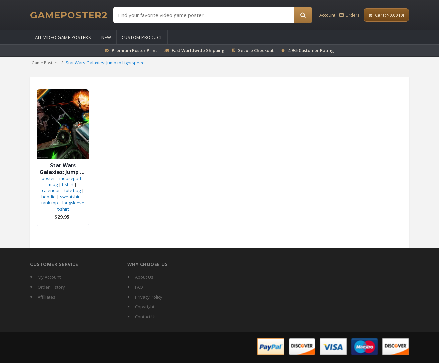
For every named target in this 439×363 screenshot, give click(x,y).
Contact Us (146, 317)
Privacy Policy (148, 297)
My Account (49, 277)
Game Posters (45, 63)
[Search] (303, 15)
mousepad (70, 178)
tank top (49, 203)
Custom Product (142, 37)
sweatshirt (70, 197)
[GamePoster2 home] (69, 15)
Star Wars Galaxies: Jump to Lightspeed (63, 168)
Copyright (144, 307)
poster (48, 178)
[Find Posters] (203, 15)
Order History (51, 287)
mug (53, 184)
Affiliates (46, 297)
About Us (144, 277)
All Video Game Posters (63, 37)
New (106, 37)
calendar (51, 190)
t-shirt (67, 184)
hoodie (48, 197)
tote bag (72, 190)
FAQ (139, 287)
